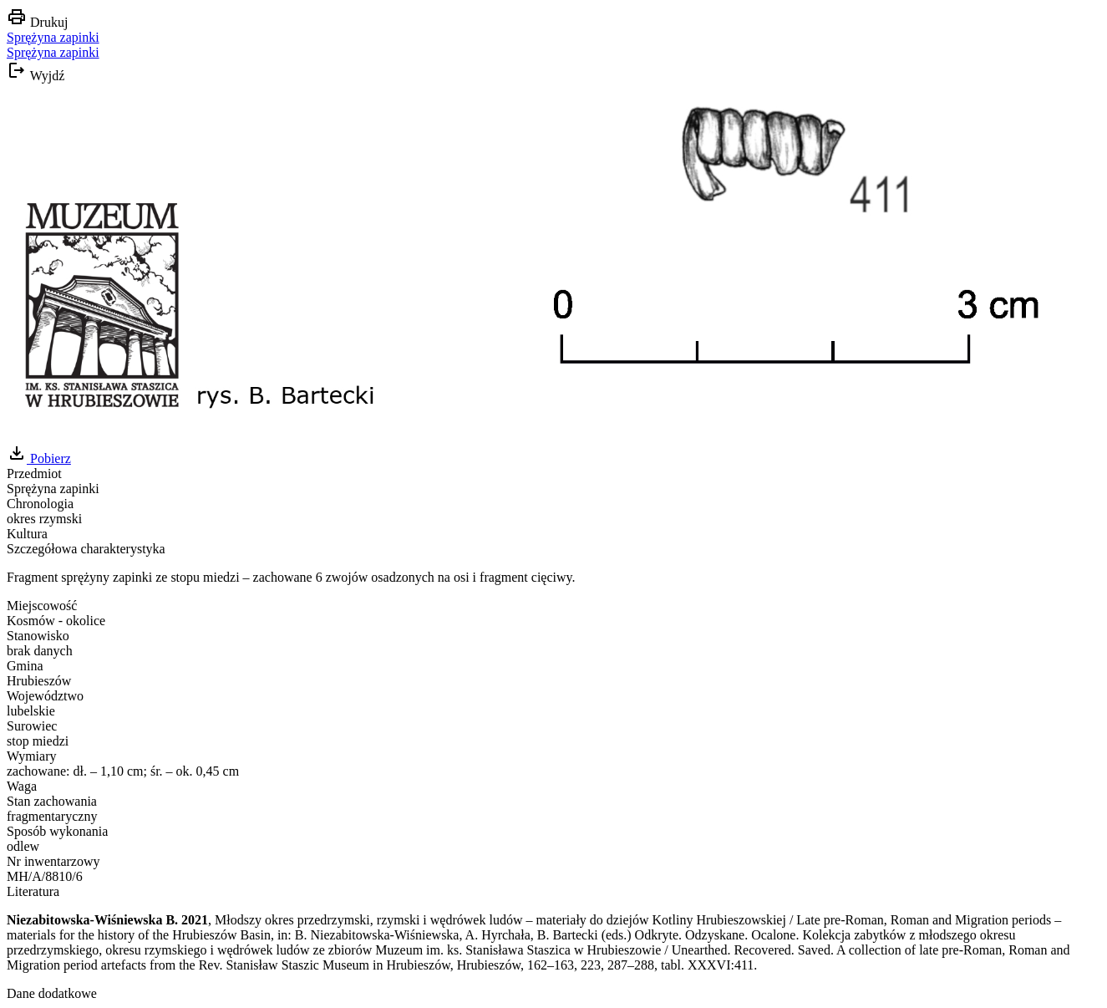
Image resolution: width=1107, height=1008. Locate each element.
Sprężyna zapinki (53, 37)
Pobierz (39, 458)
